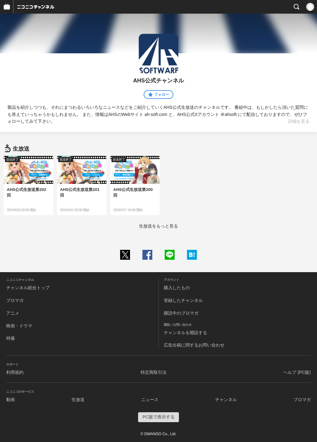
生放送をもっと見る (158, 225)
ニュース (149, 399)
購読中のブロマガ (181, 313)
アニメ (12, 313)
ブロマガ (15, 300)
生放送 (78, 399)
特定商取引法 (154, 372)
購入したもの (177, 287)
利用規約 (15, 372)
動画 (10, 399)
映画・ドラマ (19, 325)
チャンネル (226, 399)
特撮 (10, 338)
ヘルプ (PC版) (297, 372)
